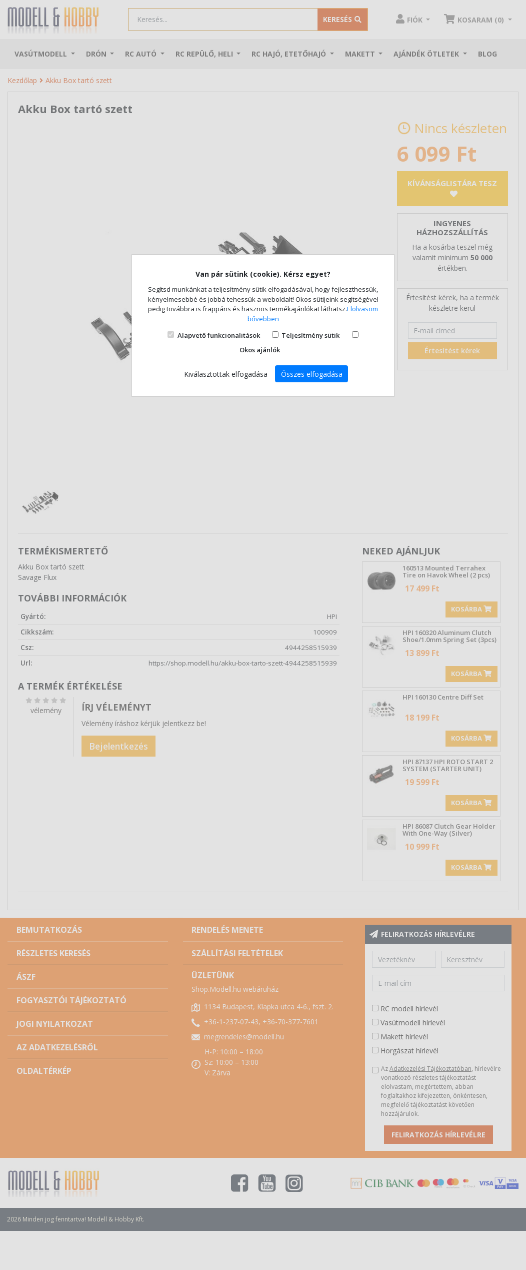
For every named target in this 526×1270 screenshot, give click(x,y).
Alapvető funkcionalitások (219, 335)
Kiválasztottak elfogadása (226, 374)
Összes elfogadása (311, 374)
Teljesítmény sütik (311, 335)
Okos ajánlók (260, 349)
